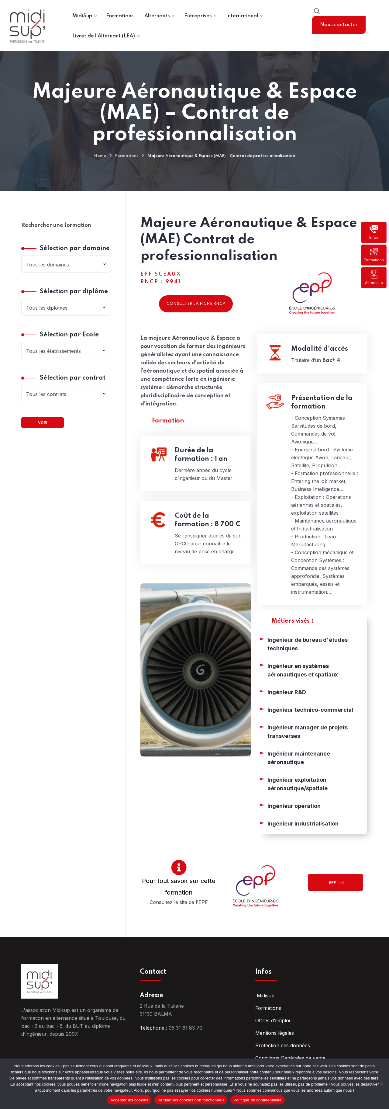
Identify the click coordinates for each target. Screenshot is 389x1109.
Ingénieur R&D (286, 695)
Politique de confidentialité (257, 1100)
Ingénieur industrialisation (303, 826)
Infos (373, 232)
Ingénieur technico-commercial (310, 713)
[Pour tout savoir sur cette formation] (179, 867)
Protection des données (282, 1045)
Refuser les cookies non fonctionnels (191, 1100)
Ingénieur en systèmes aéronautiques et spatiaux (302, 673)
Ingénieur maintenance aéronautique (298, 760)
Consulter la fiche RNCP (196, 304)
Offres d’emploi (272, 1020)
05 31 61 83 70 (185, 1028)
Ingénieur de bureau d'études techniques (307, 647)
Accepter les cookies (129, 1100)
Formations (374, 254)
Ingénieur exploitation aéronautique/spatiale (297, 787)
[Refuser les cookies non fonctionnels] (381, 1084)
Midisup (264, 996)
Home (100, 156)
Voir (42, 422)
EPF (336, 882)
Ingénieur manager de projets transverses (307, 734)
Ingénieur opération (294, 809)
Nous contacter (339, 24)
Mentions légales (274, 1033)
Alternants (374, 277)
